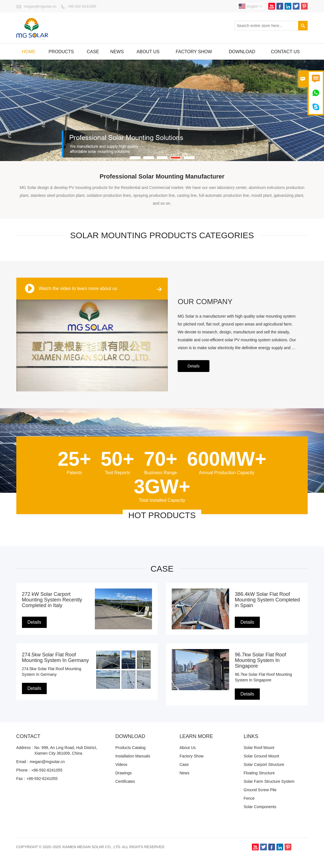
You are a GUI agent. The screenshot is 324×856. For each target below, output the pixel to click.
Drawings (123, 773)
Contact (28, 736)
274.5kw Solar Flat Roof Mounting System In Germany (55, 657)
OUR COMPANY (205, 301)
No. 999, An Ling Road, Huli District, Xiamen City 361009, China (65, 750)
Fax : (20, 778)
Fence (249, 798)
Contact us (285, 51)
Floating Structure (259, 773)
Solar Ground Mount (261, 756)
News (117, 51)
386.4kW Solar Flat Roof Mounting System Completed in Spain (267, 599)
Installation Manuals (132, 756)
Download (242, 51)
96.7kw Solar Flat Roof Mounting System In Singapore (260, 660)
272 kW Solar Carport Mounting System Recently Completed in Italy (52, 599)
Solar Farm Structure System (269, 781)
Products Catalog (130, 747)
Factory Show (192, 756)
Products (61, 51)
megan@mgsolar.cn (40, 6)
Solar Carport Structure (264, 764)
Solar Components (260, 806)
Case (93, 51)
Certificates (125, 781)
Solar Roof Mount (259, 747)
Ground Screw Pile (260, 790)
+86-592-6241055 (81, 6)
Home (28, 51)
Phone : (23, 770)
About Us (148, 51)
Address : (24, 747)
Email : (22, 761)
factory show (194, 51)
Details (193, 366)
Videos (121, 764)
